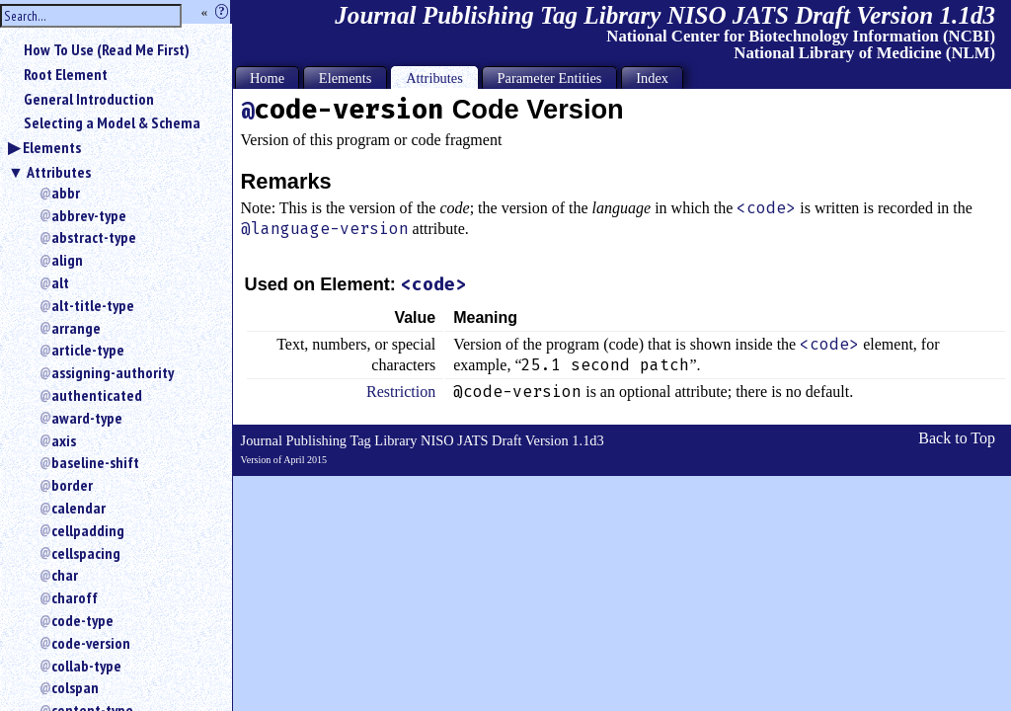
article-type (87, 349)
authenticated (96, 395)
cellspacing (85, 553)
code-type (82, 620)
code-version (90, 643)
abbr (65, 192)
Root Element (66, 74)
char (64, 575)
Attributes (59, 172)
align (67, 260)
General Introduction (89, 99)
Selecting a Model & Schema (112, 122)
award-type (86, 418)
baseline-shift (95, 462)
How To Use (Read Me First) (107, 49)
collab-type (86, 665)
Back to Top (956, 438)
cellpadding (87, 530)
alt (60, 282)
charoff (74, 597)
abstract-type (93, 237)
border (72, 485)
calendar (78, 507)
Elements (52, 147)
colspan (75, 687)
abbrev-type (88, 215)
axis (63, 440)
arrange (76, 328)
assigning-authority (112, 372)
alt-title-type (92, 305)
